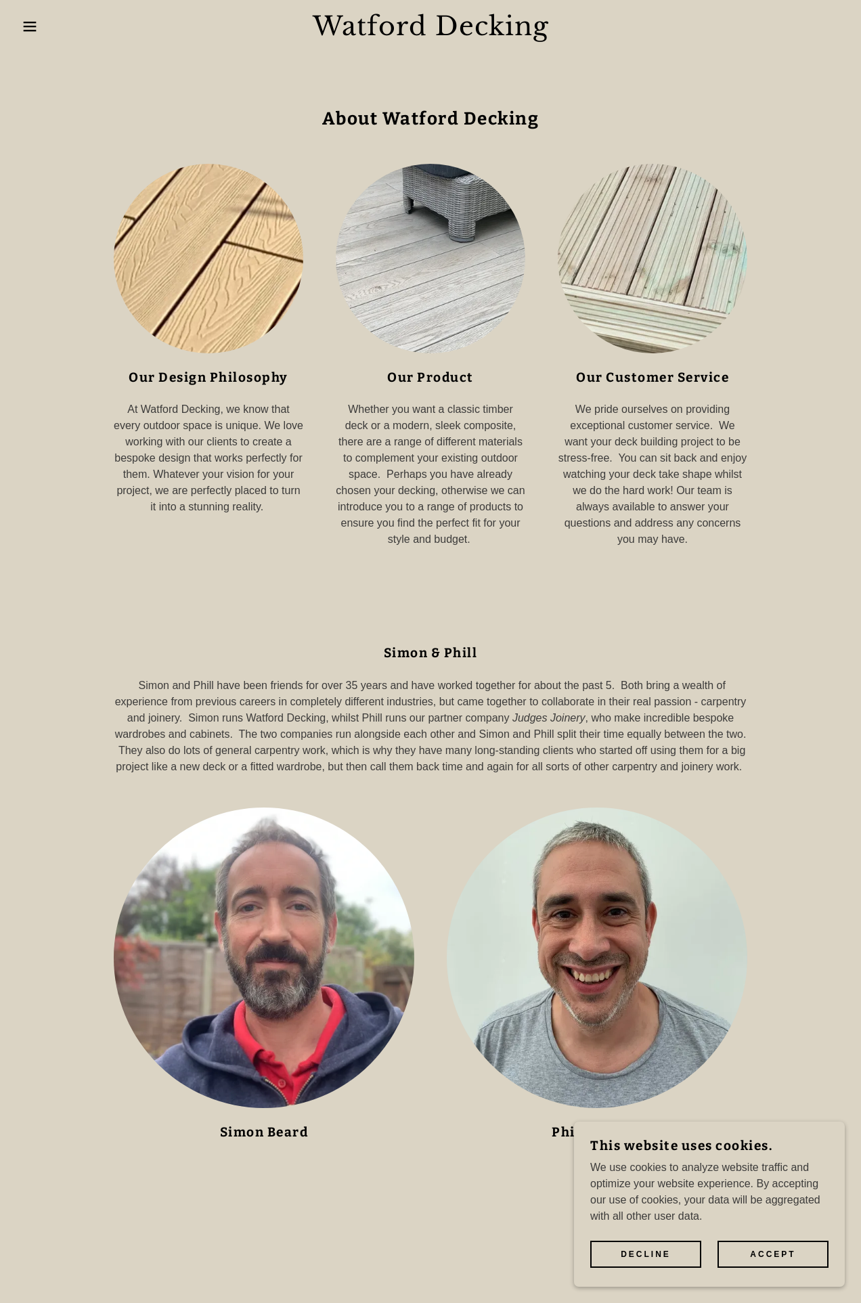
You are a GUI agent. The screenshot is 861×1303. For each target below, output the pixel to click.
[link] (430, 31)
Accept (772, 1282)
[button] (43, 26)
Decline (646, 1282)
